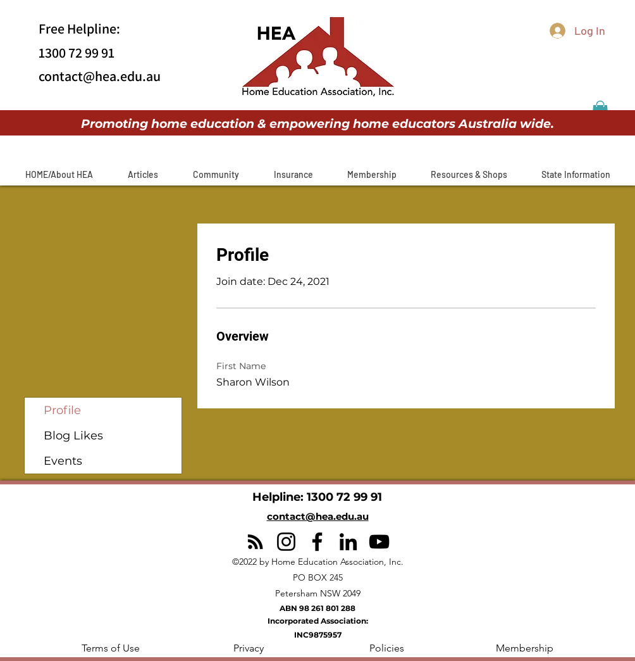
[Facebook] (317, 541)
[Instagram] (286, 541)
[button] (142, 174)
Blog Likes (73, 436)
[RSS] (255, 541)
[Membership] (524, 648)
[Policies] (386, 648)
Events (63, 461)
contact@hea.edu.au (100, 76)
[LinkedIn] (348, 541)
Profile (62, 410)
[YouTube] (379, 541)
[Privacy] (248, 648)
